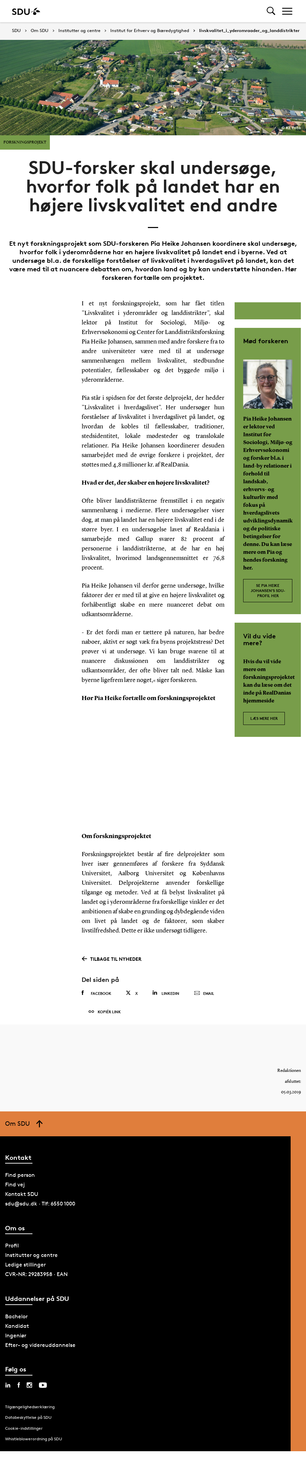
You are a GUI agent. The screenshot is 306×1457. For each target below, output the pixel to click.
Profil (12, 1246)
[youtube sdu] (43, 1385)
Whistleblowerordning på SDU (33, 1439)
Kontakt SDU (21, 1195)
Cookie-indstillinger (24, 1428)
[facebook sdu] (18, 1385)
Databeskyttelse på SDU (28, 1418)
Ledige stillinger (25, 1265)
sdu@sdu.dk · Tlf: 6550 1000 (40, 1204)
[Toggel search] (271, 11)
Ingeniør (15, 1336)
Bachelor (16, 1317)
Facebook (96, 993)
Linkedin (165, 993)
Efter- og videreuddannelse (40, 1345)
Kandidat (17, 1326)
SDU (16, 30)
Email (204, 993)
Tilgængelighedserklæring (30, 1407)
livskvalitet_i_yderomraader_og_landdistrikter (249, 30)
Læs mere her (264, 718)
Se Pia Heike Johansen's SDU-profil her (268, 590)
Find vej (15, 1185)
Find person (20, 1176)
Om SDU (39, 30)
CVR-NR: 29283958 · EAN (36, 1275)
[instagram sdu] (29, 1385)
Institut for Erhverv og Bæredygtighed (149, 30)
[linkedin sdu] (8, 1385)
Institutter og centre (79, 30)
